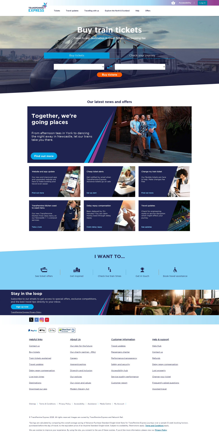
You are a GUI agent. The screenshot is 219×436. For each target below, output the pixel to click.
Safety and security (120, 364)
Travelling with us (91, 11)
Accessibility (79, 404)
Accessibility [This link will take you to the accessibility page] (185, 3)
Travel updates (72, 11)
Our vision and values (80, 383)
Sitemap (32, 404)
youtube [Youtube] (47, 319)
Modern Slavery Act (79, 389)
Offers (147, 11)
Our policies (76, 377)
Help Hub (156, 346)
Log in (202, 3)
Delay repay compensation (42, 370)
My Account (119, 404)
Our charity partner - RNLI (83, 352)
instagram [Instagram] (41, 319)
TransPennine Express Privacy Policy (26, 312)
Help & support (160, 339)
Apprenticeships (78, 364)
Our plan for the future (81, 346)
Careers (74, 358)
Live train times (36, 377)
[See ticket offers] (43, 272)
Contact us (34, 346)
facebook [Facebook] (36, 319)
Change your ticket (161, 377)
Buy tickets (76, 55)
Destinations (35, 383)
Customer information (123, 339)
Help (137, 11)
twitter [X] (31, 319)
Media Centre (105, 404)
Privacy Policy (65, 404)
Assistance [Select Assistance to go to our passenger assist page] (92, 404)
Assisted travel (159, 389)
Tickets (57, 11)
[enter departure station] (79, 67)
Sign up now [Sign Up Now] (22, 307)
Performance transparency (124, 358)
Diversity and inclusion (81, 370)
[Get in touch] (142, 272)
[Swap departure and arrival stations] (109, 67)
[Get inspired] (76, 272)
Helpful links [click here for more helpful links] (35, 339)
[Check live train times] (109, 272)
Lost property (159, 370)
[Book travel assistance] (175, 272)
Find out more (44, 156)
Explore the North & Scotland (117, 11)
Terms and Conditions (154, 426)
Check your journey (142, 55)
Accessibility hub (119, 370)
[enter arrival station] (140, 67)
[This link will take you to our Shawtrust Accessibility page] (66, 332)
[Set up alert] (109, 181)
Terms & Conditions (47, 404)
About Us (75, 339)
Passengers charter (120, 352)
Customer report (119, 383)
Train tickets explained (40, 358)
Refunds (156, 358)
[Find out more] (54, 181)
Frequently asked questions (165, 383)
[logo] (37, 8)
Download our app (38, 389)
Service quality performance (125, 377)
